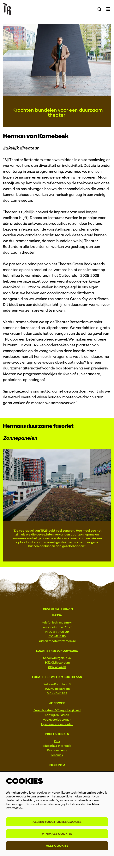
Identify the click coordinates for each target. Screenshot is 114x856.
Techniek (57, 755)
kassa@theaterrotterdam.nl (57, 641)
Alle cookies (57, 846)
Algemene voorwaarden (57, 724)
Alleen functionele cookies (57, 822)
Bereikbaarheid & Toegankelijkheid (57, 710)
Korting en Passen (57, 715)
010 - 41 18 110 (57, 636)
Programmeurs (57, 750)
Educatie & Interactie (57, 746)
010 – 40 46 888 (57, 693)
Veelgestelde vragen (57, 719)
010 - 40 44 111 (57, 667)
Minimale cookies (57, 834)
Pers (57, 741)
